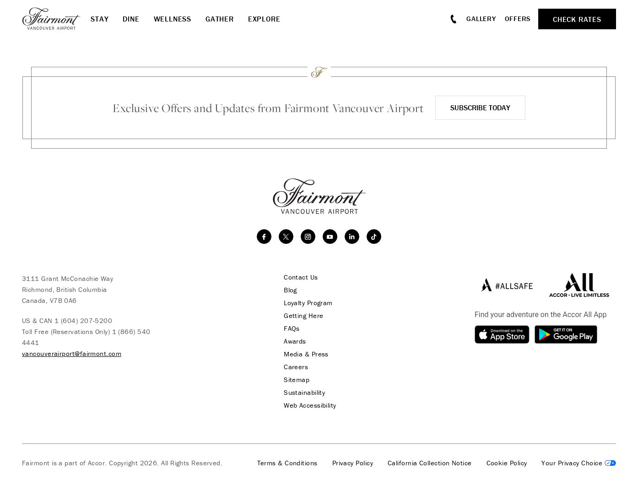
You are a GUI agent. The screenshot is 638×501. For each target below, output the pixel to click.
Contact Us (301, 277)
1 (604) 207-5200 (83, 320)
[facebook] (264, 236)
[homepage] (56, 18)
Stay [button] (99, 18)
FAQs (292, 328)
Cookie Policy (507, 463)
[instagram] (308, 236)
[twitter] (286, 236)
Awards (295, 341)
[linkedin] (352, 236)
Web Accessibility (310, 405)
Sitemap (296, 380)
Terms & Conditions (287, 463)
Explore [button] (264, 18)
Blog (290, 290)
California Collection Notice (430, 463)
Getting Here (303, 316)
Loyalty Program (308, 303)
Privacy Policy (352, 463)
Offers (518, 18)
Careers (296, 367)
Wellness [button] (172, 18)
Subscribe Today (480, 107)
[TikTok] (374, 236)
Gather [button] (219, 18)
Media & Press (306, 354)
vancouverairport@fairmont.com (71, 353)
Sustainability (304, 392)
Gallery (481, 18)
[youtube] (330, 236)
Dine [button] (131, 18)
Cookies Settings (578, 463)
